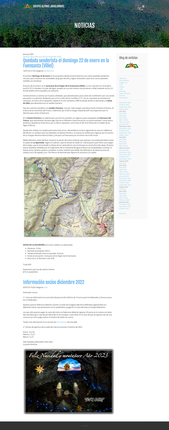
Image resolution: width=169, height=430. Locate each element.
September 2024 (125, 133)
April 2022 (123, 196)
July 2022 (122, 189)
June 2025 (122, 113)
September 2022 (125, 185)
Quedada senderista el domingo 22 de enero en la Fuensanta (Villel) (66, 63)
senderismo (49, 71)
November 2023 (125, 154)
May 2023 (122, 167)
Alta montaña (124, 80)
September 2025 (125, 107)
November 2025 (125, 103)
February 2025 (124, 122)
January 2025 (124, 124)
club (46, 287)
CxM (120, 89)
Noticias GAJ (28, 56)
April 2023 (123, 170)
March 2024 (123, 146)
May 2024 (122, 141)
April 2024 (123, 144)
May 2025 (122, 116)
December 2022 (54, 56)
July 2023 (122, 163)
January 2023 (124, 176)
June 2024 (122, 139)
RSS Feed (122, 213)
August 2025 (123, 109)
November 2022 (125, 180)
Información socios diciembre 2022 (53, 282)
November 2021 (125, 206)
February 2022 (124, 200)
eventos (122, 96)
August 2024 (123, 135)
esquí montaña (124, 93)
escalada (122, 91)
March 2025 (123, 120)
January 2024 (124, 150)
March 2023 (123, 172)
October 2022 (124, 183)
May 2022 (122, 193)
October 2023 (124, 157)
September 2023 (125, 159)
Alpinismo (123, 78)
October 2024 (124, 131)
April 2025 (123, 118)
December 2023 (125, 152)
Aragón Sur (123, 83)
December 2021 (125, 204)
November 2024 (125, 129)
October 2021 (124, 209)
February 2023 (40, 56)
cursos (121, 87)
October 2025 (124, 105)
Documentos (61, 322)
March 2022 (123, 198)
